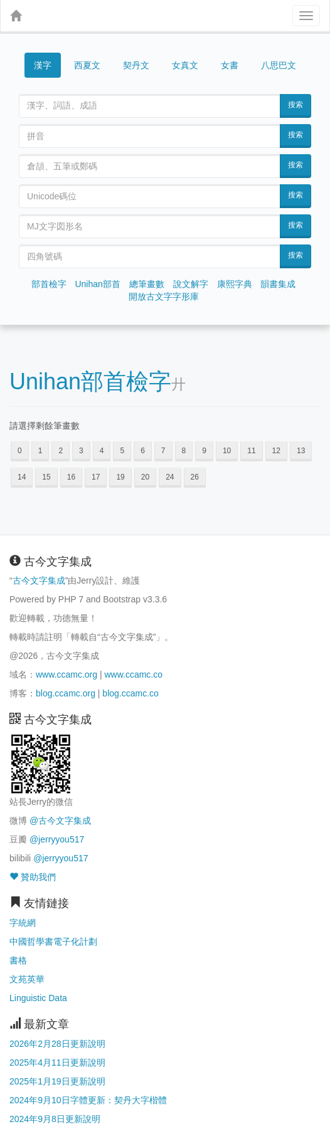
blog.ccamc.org (65, 693)
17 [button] (96, 477)
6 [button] (143, 450)
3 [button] (81, 450)
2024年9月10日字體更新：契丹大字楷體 (88, 1100)
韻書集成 (277, 284)
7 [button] (163, 450)
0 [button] (20, 450)
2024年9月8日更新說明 (54, 1119)
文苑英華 (27, 979)
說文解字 (190, 284)
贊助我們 (32, 877)
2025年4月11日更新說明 (57, 1062)
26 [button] (195, 477)
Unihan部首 (97, 284)
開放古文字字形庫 (164, 296)
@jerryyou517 (56, 839)
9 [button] (204, 450)
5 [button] (122, 450)
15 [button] (46, 477)
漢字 (42, 65)
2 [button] (60, 450)
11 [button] (251, 450)
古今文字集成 (39, 580)
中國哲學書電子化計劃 (53, 942)
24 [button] (170, 477)
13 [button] (301, 450)
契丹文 (136, 65)
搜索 (295, 104)
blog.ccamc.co (130, 693)
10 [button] (227, 450)
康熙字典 (234, 284)
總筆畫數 (146, 284)
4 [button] (102, 450)
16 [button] (71, 477)
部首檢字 (49, 284)
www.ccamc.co (133, 674)
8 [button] (184, 450)
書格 (18, 960)
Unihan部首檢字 (90, 381)
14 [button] (22, 477)
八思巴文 (278, 65)
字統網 (22, 923)
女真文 (185, 65)
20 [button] (145, 477)
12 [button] (276, 450)
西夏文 (87, 66)
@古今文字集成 (60, 821)
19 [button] (120, 477)
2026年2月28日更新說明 (57, 1044)
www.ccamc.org (66, 674)
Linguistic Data (38, 998)
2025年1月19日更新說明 (57, 1081)
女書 (229, 65)
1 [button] (40, 450)
